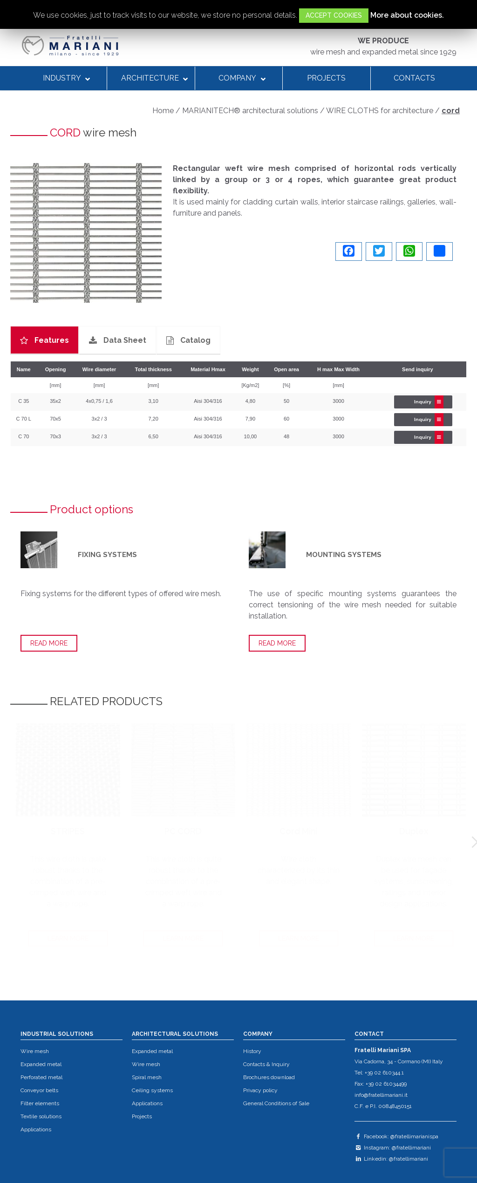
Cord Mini (298, 831)
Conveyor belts (39, 1090)
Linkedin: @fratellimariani (391, 1159)
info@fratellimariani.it (381, 1095)
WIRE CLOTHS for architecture (379, 110)
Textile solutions (40, 1116)
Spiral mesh (147, 1077)
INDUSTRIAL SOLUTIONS (56, 1034)
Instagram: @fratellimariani (392, 1147)
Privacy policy (260, 1090)
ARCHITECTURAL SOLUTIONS (175, 1034)
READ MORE (49, 643)
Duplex (413, 831)
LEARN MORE (68, 938)
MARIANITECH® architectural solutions (250, 110)
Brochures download (269, 1077)
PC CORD (183, 831)
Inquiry (428, 401)
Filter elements (39, 1103)
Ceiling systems (152, 1090)
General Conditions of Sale (276, 1103)
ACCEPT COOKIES (334, 15)
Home (163, 110)
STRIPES (68, 831)
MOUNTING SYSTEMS (344, 555)
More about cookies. (407, 15)
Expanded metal (40, 1064)
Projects (142, 1116)
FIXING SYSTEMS (107, 555)
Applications (35, 1129)
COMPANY (258, 1034)
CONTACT (369, 1034)
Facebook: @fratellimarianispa (396, 1136)
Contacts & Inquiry (266, 1064)
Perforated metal (41, 1077)
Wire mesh (34, 1051)
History (252, 1051)
